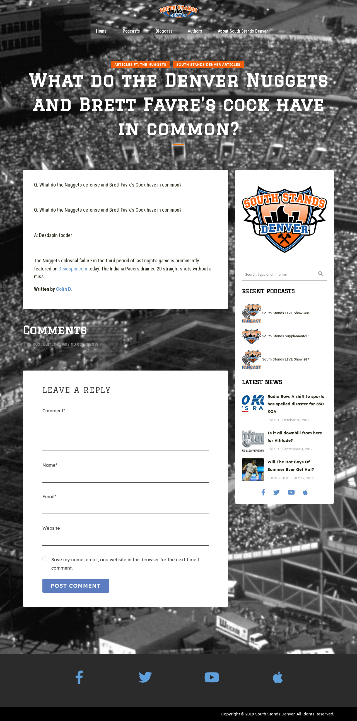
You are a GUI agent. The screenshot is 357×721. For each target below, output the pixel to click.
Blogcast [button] (164, 31)
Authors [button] (195, 31)
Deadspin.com (73, 269)
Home (101, 31)
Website (51, 528)
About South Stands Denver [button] (243, 31)
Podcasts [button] (131, 31)
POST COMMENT (76, 585)
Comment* (53, 410)
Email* (49, 496)
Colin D (63, 289)
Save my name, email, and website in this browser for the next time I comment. (125, 564)
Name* (49, 465)
